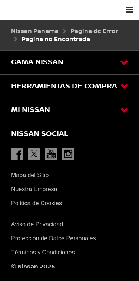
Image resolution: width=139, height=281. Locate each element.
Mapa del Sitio (30, 175)
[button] (129, 9)
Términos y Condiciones (43, 252)
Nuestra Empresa (34, 189)
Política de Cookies (36, 203)
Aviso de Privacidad (37, 224)
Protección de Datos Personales (53, 238)
